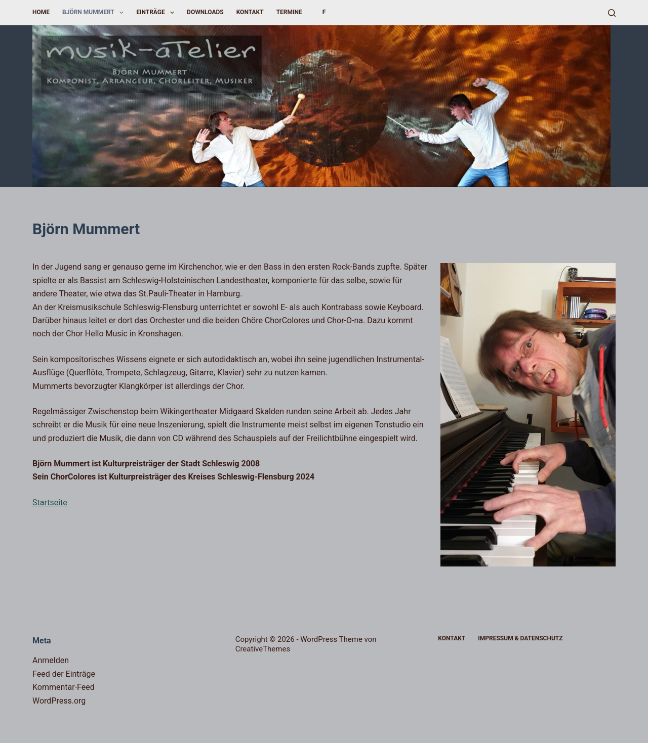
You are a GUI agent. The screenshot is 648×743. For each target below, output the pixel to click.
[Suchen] (612, 13)
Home (41, 12)
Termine (289, 12)
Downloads (205, 12)
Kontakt (250, 12)
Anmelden (50, 660)
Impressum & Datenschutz (520, 638)
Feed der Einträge (63, 674)
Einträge (157, 13)
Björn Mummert (95, 13)
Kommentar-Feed (63, 687)
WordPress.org (59, 701)
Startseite (49, 502)
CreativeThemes (263, 648)
